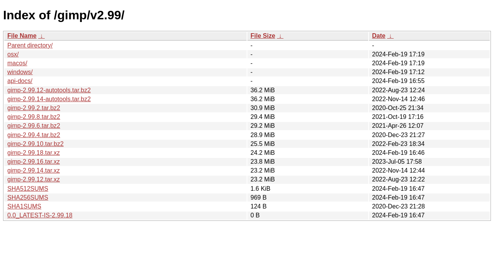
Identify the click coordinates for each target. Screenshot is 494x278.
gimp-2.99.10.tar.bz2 (35, 144)
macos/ (17, 63)
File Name (22, 35)
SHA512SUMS (27, 188)
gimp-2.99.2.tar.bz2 (33, 108)
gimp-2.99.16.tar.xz (33, 161)
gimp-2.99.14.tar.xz (33, 170)
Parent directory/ (29, 45)
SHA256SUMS (27, 197)
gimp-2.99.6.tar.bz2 (33, 125)
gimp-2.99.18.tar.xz (33, 152)
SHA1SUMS (24, 206)
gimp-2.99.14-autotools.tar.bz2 (49, 99)
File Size (262, 35)
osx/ (13, 54)
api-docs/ (19, 81)
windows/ (20, 72)
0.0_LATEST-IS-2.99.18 (40, 215)
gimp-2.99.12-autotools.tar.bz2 (49, 90)
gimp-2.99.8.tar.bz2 (33, 117)
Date (379, 35)
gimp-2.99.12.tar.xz (33, 179)
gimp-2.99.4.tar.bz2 (33, 135)
